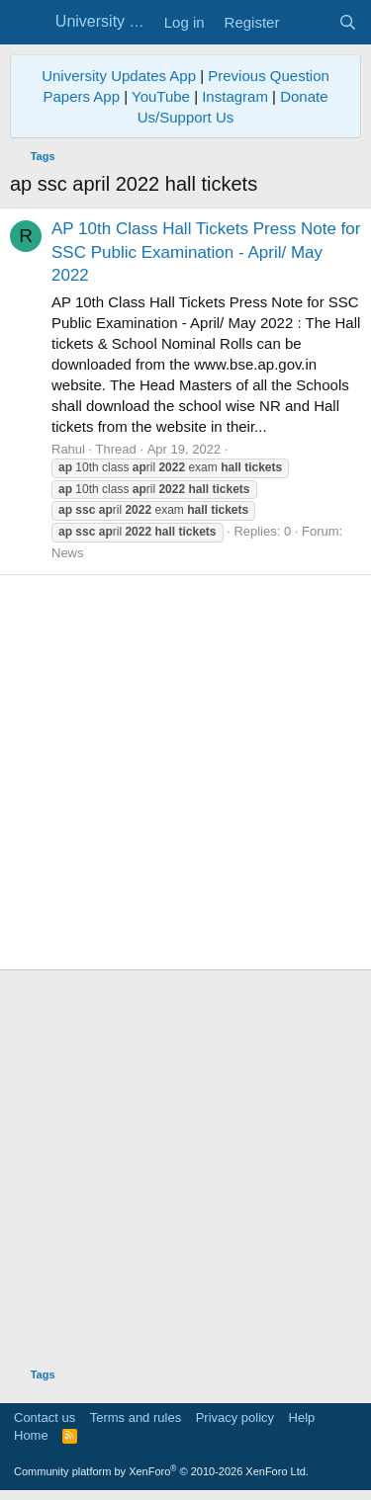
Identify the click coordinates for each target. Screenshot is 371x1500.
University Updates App (119, 75)
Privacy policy (235, 1417)
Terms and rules (135, 1417)
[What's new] (308, 22)
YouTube (161, 96)
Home (31, 1435)
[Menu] (27, 22)
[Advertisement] (185, 772)
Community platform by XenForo (161, 1471)
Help (302, 1417)
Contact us (44, 1417)
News (67, 552)
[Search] (347, 22)
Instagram (235, 96)
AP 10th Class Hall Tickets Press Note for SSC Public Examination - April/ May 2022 (205, 252)
